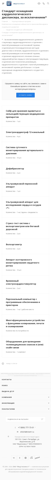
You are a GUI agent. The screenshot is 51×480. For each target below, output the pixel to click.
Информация (8, 403)
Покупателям (8, 409)
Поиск (5, 385)
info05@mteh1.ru (27, 432)
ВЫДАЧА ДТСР (8, 391)
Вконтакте (13, 457)
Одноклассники (19, 457)
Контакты (6, 379)
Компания (7, 397)
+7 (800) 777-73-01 (26, 427)
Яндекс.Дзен (25, 457)
